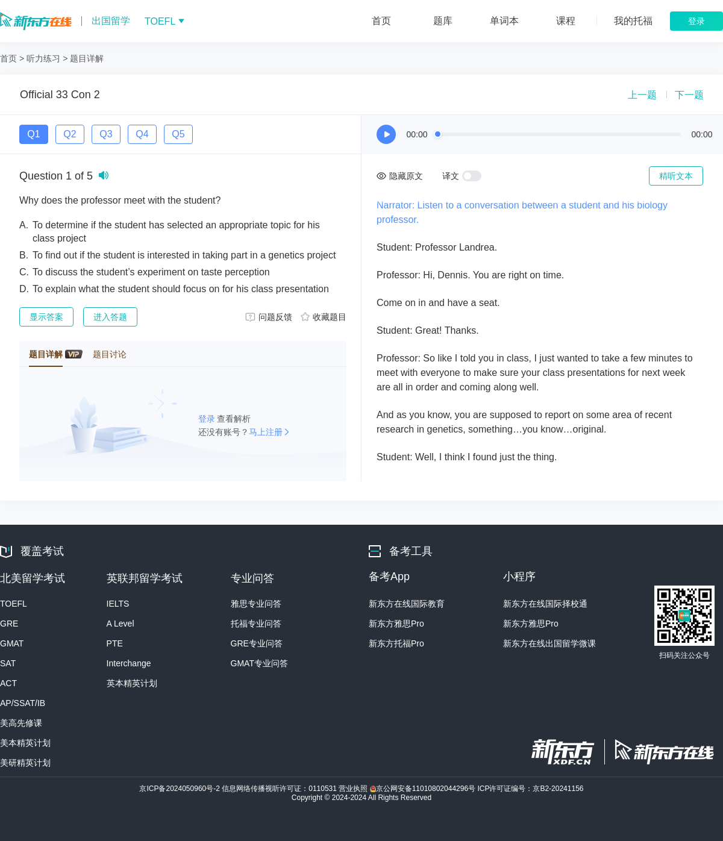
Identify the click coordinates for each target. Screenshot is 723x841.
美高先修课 (21, 723)
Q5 (178, 134)
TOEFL (13, 603)
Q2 (69, 134)
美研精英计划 (25, 763)
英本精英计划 (132, 683)
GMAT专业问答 (259, 663)
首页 (8, 58)
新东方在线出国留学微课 (549, 643)
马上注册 (266, 432)
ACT (8, 683)
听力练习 (43, 58)
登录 (208, 419)
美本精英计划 (25, 743)
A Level (120, 623)
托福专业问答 (256, 623)
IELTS (118, 603)
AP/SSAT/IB (22, 703)
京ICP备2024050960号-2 (180, 788)
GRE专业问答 (257, 643)
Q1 (33, 134)
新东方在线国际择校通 (545, 603)
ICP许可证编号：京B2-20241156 (530, 788)
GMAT (11, 643)
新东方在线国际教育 (407, 603)
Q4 (142, 134)
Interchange (129, 663)
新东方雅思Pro (396, 623)
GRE (9, 623)
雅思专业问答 (256, 603)
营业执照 (354, 788)
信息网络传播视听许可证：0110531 (280, 788)
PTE (115, 643)
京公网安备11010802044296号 (424, 788)
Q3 (105, 134)
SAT (8, 663)
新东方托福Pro (396, 643)
